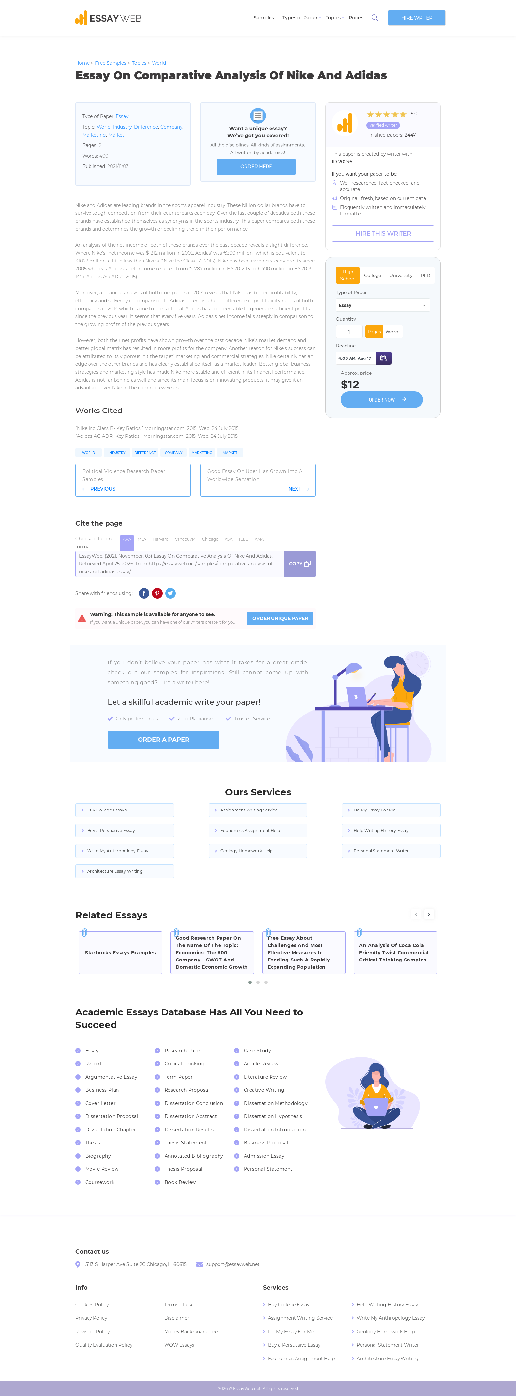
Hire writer (416, 18)
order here (256, 167)
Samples (264, 18)
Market (116, 135)
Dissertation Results (189, 1130)
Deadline (346, 345)
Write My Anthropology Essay (117, 850)
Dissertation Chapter (110, 1130)
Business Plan (102, 1090)
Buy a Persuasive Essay (111, 830)
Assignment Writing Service (249, 810)
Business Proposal (266, 1143)
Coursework (99, 1182)
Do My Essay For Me (374, 810)
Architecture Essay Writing (114, 871)
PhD (425, 275)
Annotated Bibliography (194, 1156)
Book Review (180, 1182)
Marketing (94, 135)
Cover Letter (100, 1103)
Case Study (257, 1051)
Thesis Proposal (184, 1169)
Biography (98, 1156)
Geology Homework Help (246, 850)
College (372, 275)
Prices (356, 18)
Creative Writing (264, 1090)
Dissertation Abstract (191, 1116)
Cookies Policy (92, 1305)
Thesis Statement (186, 1143)
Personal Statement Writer (381, 850)
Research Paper (183, 1051)
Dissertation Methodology (276, 1103)
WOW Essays (179, 1345)
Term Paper (179, 1077)
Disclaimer (176, 1318)
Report (93, 1064)
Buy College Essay (288, 1305)
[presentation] (416, 914)
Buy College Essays (107, 810)
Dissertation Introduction (275, 1130)
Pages (374, 331)
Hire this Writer (383, 233)
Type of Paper (351, 292)
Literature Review (265, 1077)
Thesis (92, 1143)
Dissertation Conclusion (194, 1103)
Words (392, 331)
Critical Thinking (185, 1064)
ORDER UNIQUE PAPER (280, 618)
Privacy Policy (91, 1318)
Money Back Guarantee (191, 1331)
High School (348, 275)
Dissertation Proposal (111, 1116)
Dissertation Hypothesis (273, 1116)
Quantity (346, 319)
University (401, 275)
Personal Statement (268, 1169)
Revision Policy (92, 1331)
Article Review (261, 1064)
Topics (333, 18)
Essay (122, 116)
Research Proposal (187, 1090)
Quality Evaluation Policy (103, 1345)
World (104, 127)
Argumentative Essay (111, 1077)
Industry (122, 127)
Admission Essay (264, 1156)
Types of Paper (300, 18)
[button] (250, 982)
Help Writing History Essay (381, 830)
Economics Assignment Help (250, 830)
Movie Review (101, 1169)
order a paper (163, 739)
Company (171, 127)
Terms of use (179, 1305)
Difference (146, 127)
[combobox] (383, 305)
